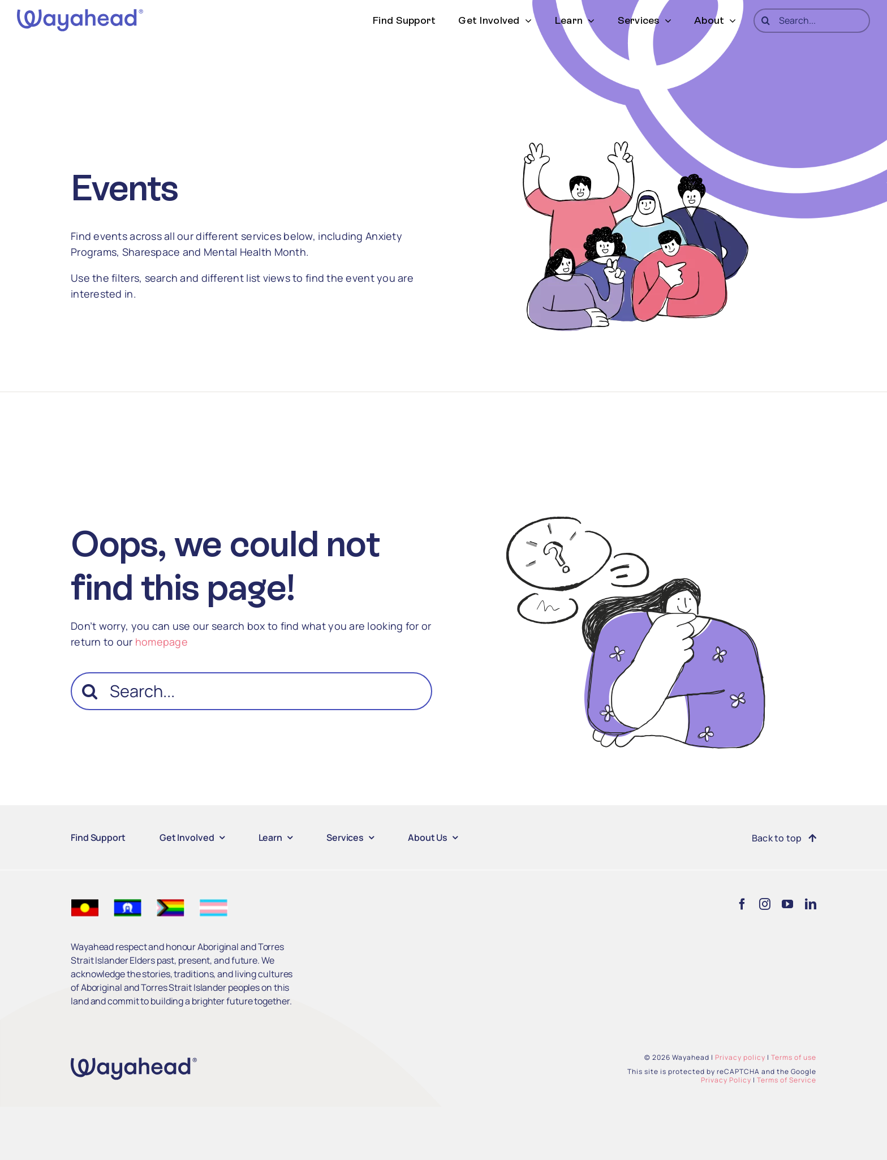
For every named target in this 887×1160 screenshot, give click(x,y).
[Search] (765, 20)
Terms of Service (786, 1080)
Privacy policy (740, 1057)
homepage (161, 641)
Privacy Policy (726, 1080)
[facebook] (742, 904)
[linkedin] (810, 904)
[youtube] (787, 904)
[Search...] (811, 20)
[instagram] (764, 904)
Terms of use (793, 1057)
